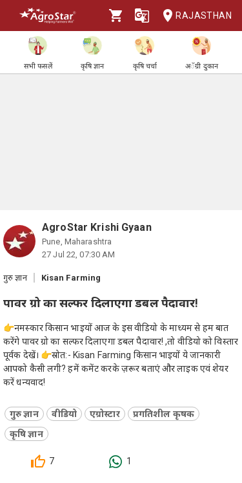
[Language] (142, 15)
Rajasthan (193, 16)
